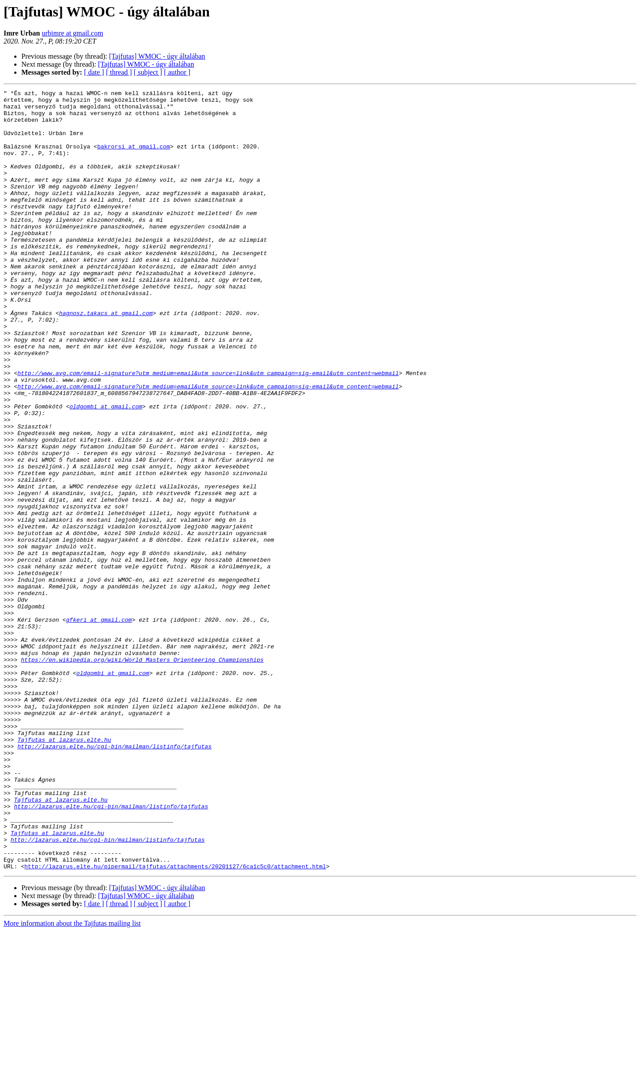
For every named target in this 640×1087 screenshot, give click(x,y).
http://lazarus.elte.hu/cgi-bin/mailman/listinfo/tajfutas (114, 878)
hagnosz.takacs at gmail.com (106, 358)
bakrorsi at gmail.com (133, 158)
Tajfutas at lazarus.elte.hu (64, 870)
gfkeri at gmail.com (99, 726)
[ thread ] (119, 72)
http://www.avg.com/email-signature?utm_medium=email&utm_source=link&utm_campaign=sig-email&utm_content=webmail (208, 430)
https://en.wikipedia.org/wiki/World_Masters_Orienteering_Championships (142, 774)
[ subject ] (148, 72)
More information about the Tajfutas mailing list (72, 1079)
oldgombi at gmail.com (105, 470)
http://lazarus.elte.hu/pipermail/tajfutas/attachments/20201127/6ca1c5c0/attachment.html (175, 1022)
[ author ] (177, 72)
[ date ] (94, 72)
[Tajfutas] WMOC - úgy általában (157, 56)
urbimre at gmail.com (72, 33)
